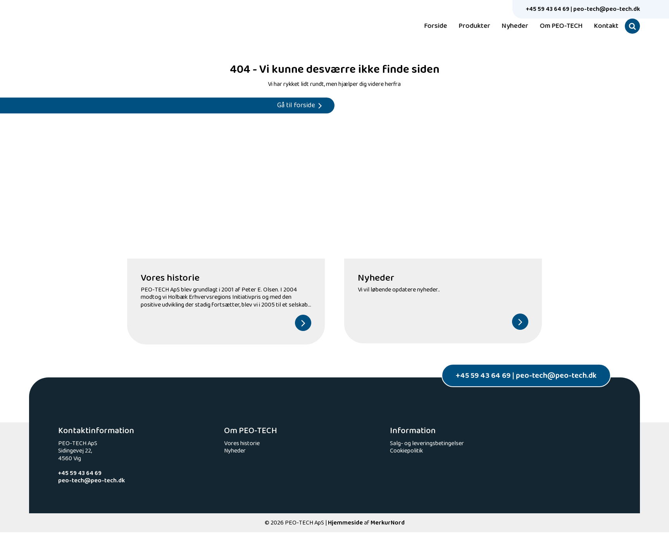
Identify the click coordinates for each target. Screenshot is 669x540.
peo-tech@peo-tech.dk (606, 9)
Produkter (469, 26)
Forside (430, 26)
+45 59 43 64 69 (547, 9)
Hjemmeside (345, 523)
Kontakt (601, 26)
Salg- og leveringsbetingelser (427, 443)
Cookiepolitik (406, 450)
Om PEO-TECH (556, 26)
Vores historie (242, 443)
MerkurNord (388, 523)
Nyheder (510, 26)
